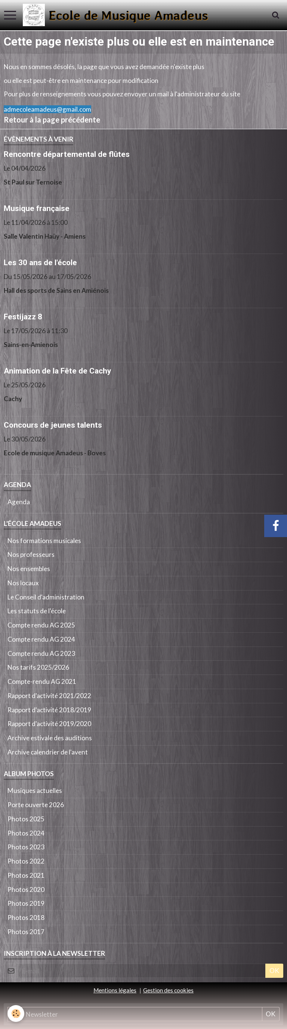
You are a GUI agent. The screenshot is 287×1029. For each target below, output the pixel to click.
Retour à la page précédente (52, 119)
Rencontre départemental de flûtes (67, 154)
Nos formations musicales (44, 541)
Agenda (18, 502)
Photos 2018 (25, 917)
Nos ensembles (28, 569)
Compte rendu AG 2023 (41, 653)
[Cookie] (15, 1013)
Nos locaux (23, 583)
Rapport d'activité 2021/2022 (49, 696)
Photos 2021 (25, 875)
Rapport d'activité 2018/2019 (49, 710)
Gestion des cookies (168, 990)
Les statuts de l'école (36, 611)
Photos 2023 (25, 847)
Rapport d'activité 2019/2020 (49, 724)
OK (274, 970)
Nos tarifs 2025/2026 (38, 667)
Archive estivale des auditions (49, 738)
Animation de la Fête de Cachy (57, 370)
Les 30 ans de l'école (40, 262)
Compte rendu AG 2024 (41, 639)
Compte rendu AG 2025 (41, 625)
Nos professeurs (31, 554)
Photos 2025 (25, 819)
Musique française (37, 208)
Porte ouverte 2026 (35, 805)
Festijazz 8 (23, 316)
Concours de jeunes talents (53, 425)
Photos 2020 (25, 889)
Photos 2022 (25, 861)
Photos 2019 (25, 903)
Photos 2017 (25, 932)
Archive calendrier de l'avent (47, 752)
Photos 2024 (25, 833)
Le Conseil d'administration (45, 597)
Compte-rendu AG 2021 (41, 681)
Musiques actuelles (34, 790)
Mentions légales (114, 990)
